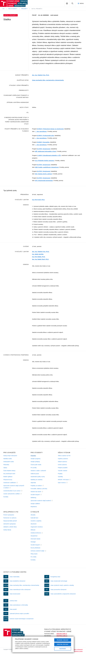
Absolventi (33, 524)
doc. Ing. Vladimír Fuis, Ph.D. (40, 75)
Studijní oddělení (35, 503)
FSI (3, 8)
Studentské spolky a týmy (38, 476)
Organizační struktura (37, 527)
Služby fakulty (7, 530)
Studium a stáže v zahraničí (38, 470)
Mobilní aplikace (7, 476)
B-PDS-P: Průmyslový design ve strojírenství (50, 129)
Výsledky (60, 476)
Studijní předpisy (35, 461)
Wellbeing (33, 497)
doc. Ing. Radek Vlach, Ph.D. (40, 259)
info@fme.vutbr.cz (62, 635)
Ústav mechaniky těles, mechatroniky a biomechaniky (48, 80)
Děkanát (33, 530)
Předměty (24, 8)
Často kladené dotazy (9, 470)
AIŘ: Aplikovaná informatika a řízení (45, 151)
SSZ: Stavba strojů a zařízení (43, 174)
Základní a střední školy (10, 527)
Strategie (33, 542)
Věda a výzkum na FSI (64, 455)
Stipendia (33, 482)
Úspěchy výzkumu (63, 458)
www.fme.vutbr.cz (62, 633)
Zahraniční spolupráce (9, 524)
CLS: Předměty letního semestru (44, 160)
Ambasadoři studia (8, 461)
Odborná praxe (35, 473)
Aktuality (33, 515)
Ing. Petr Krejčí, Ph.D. (38, 199)
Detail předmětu (37, 8)
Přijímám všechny (62, 640)
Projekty (60, 473)
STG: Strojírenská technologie (44, 180)
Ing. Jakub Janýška (37, 254)
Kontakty (5, 496)
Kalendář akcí (34, 518)
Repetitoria (34, 506)
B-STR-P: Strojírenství (43, 149)
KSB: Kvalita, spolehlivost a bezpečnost (47, 167)
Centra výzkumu (62, 464)
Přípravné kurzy (7, 479)
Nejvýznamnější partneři (10, 521)
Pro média (33, 557)
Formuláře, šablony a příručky (39, 488)
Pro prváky (34, 467)
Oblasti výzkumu (62, 461)
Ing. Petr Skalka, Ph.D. (38, 256)
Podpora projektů (62, 467)
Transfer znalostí (62, 470)
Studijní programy (35, 458)
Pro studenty (12, 8)
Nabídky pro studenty (36, 479)
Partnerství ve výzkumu (9, 518)
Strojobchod (34, 536)
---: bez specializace (41, 131)
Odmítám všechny (62, 644)
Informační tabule (35, 539)
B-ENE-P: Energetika (43, 142)
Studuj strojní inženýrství (10, 455)
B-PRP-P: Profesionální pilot (45, 135)
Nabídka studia (7, 458)
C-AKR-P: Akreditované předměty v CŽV (49, 155)
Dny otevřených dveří (9, 473)
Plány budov (34, 554)
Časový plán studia (36, 464)
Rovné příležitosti (35, 548)
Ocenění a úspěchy (36, 521)
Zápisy (5, 467)
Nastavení (62, 648)
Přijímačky (6, 464)
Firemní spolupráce (8, 515)
